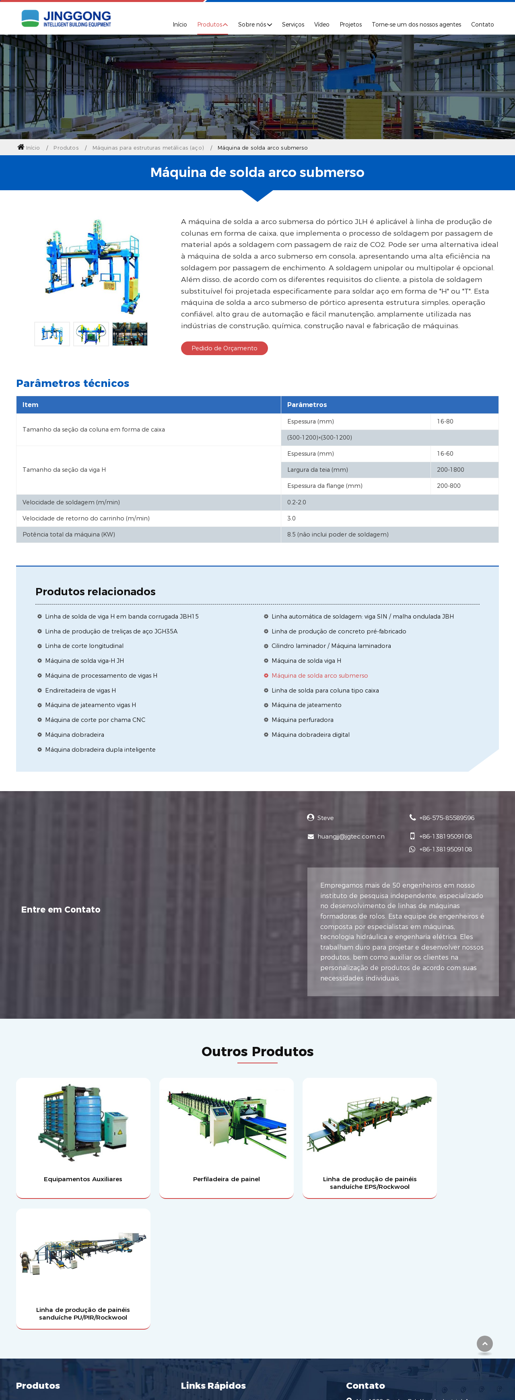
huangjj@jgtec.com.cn (351, 836)
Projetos (351, 24)
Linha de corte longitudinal (84, 646)
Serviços (293, 24)
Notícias (194, 1314)
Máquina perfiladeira (48, 1286)
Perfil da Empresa (209, 1258)
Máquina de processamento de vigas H (101, 675)
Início (180, 24)
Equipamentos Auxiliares (73, 1165)
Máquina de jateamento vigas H (90, 705)
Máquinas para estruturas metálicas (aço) (148, 148)
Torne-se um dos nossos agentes (416, 24)
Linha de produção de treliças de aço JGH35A (111, 631)
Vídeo (322, 24)
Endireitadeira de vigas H (80, 690)
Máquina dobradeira (74, 734)
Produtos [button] (209, 24)
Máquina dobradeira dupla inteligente (100, 749)
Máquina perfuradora (303, 720)
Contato (482, 24)
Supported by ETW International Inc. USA (258, 1379)
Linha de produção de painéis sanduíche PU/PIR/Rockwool (442, 1168)
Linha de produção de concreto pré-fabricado (339, 631)
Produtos (66, 148)
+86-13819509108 (445, 836)
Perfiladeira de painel (196, 1165)
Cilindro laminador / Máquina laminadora (331, 646)
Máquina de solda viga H (306, 660)
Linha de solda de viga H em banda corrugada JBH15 (122, 616)
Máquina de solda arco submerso (320, 675)
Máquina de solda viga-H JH (84, 660)
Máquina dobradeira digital (311, 734)
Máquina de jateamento (307, 705)
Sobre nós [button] (252, 24)
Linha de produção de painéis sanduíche (79, 1258)
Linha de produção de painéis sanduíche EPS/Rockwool (319, 1168)
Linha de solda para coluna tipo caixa (325, 690)
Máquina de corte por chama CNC (95, 720)
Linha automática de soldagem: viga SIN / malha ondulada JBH (363, 616)
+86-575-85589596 (446, 818)
